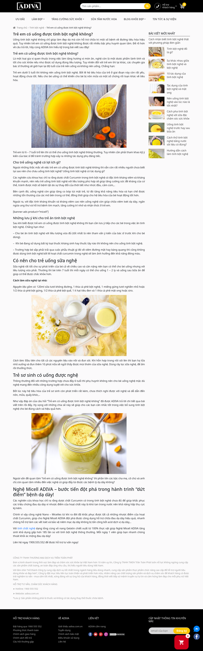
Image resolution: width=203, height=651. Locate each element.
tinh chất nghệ (26, 528)
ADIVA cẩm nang (97, 626)
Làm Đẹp (37, 19)
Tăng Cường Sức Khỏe (67, 19)
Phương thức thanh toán (26, 630)
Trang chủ (22, 27)
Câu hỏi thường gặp (23, 641)
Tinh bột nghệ (36, 27)
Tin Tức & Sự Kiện (164, 19)
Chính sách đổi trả (22, 637)
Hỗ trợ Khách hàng (168, 6)
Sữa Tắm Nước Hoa (104, 19)
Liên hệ (62, 641)
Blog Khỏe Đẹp (134, 19)
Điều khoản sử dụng (68, 637)
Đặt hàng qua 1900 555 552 (27, 626)
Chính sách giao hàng (24, 633)
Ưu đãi (20, 19)
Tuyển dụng (64, 630)
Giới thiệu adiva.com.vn (70, 626)
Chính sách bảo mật (68, 633)
